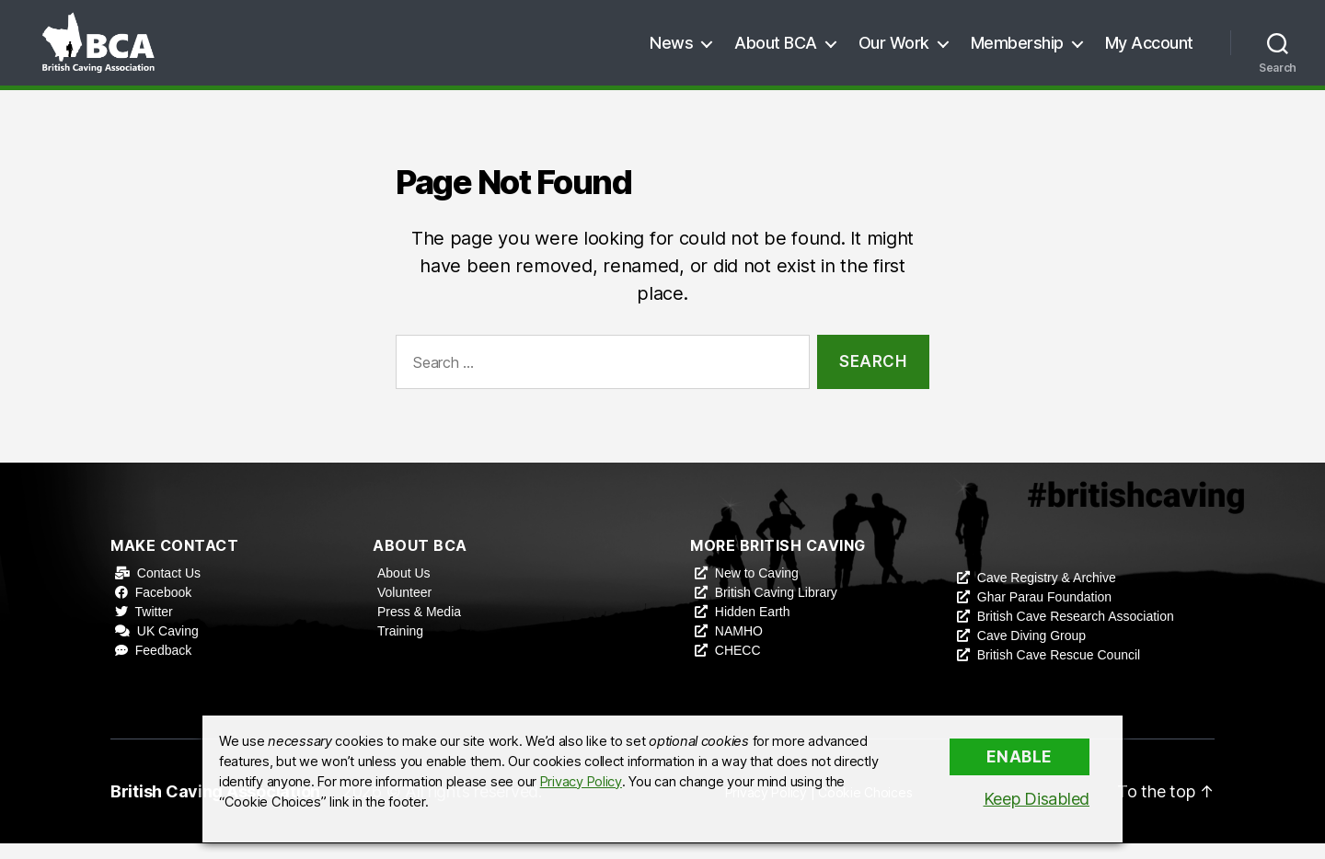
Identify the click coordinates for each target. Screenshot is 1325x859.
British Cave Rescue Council (1058, 670)
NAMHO (739, 646)
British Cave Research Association (1075, 631)
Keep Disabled (1037, 798)
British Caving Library (776, 608)
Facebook (163, 608)
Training (400, 646)
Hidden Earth (752, 627)
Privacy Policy (581, 781)
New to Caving (757, 588)
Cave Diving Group (1031, 651)
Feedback (163, 666)
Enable (1019, 757)
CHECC (738, 666)
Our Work (893, 50)
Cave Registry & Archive (1046, 593)
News (671, 50)
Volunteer (404, 608)
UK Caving (168, 646)
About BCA (775, 50)
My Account (1149, 50)
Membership (1017, 50)
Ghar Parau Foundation (1044, 612)
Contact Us (169, 588)
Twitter (154, 627)
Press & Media (419, 627)
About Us (404, 588)
